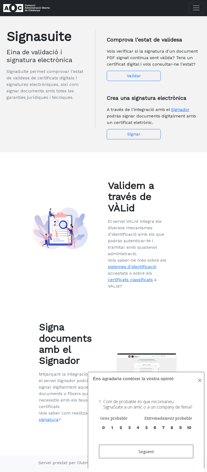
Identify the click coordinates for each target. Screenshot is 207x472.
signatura (48, 419)
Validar (134, 75)
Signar (133, 134)
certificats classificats (130, 279)
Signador (180, 109)
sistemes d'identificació (132, 266)
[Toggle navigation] (196, 7)
